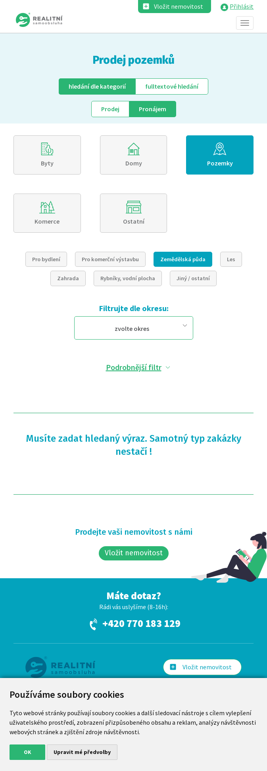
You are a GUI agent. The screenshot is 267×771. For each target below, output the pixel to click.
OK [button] (27, 752)
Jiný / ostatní (193, 278)
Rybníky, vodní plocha (127, 278)
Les (231, 259)
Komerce (47, 221)
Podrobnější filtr (133, 367)
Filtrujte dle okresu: (134, 308)
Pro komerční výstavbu (110, 259)
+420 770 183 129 (141, 624)
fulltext (171, 86)
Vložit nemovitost (178, 6)
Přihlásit (242, 6)
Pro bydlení (46, 259)
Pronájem (152, 109)
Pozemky (220, 163)
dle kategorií (97, 86)
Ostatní (133, 221)
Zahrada (68, 278)
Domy (133, 163)
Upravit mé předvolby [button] (82, 752)
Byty (47, 163)
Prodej (110, 109)
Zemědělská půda (183, 259)
